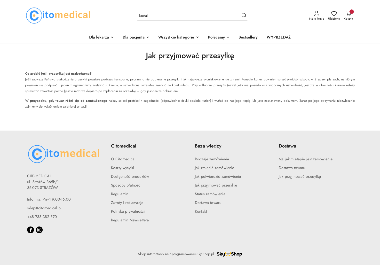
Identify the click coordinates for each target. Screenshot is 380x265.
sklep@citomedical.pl (44, 208)
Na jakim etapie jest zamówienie (305, 159)
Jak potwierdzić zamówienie (218, 176)
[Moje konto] (316, 16)
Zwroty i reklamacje (127, 202)
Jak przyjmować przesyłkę (216, 185)
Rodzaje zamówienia (212, 159)
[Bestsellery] (248, 37)
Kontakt (201, 211)
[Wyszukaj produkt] (192, 16)
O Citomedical (123, 159)
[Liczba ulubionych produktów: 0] (334, 16)
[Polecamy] (219, 37)
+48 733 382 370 (42, 216)
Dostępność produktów (130, 176)
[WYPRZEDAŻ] (279, 37)
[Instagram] (39, 229)
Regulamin (119, 194)
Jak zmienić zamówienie (214, 168)
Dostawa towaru (208, 202)
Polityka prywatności (128, 211)
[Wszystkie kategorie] (178, 37)
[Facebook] (30, 229)
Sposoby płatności (126, 185)
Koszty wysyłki (122, 168)
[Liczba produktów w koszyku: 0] (348, 16)
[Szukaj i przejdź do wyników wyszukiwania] (244, 15)
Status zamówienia (210, 194)
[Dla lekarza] (101, 37)
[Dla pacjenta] (136, 37)
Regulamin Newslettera (130, 220)
